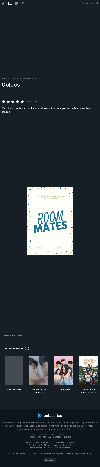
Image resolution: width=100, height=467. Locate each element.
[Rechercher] (97, 3)
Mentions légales (32, 442)
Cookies (44, 442)
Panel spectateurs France (59, 448)
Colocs (37, 78)
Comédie (26, 78)
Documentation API (37, 437)
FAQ (49, 437)
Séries (15, 78)
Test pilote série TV (38, 448)
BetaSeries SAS (35, 445)
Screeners (56, 445)
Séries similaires (12, 335)
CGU (52, 442)
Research (67, 445)
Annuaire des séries (41, 434)
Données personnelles (65, 442)
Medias (47, 445)
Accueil (5, 78)
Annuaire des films (59, 434)
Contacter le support (62, 437)
